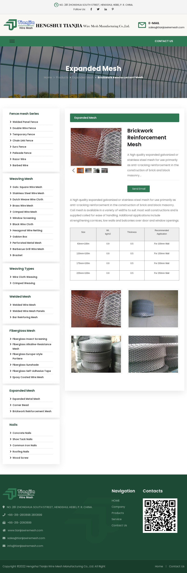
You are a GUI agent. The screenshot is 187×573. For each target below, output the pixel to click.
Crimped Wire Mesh (23, 212)
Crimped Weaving (22, 283)
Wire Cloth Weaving (23, 277)
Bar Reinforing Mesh (23, 317)
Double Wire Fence (22, 128)
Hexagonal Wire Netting (25, 230)
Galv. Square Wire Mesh (25, 187)
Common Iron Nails (23, 445)
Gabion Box (18, 236)
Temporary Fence (22, 134)
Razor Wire (17, 159)
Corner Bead (19, 405)
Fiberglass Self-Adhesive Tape (30, 371)
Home (48, 77)
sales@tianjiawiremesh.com (166, 27)
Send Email (138, 188)
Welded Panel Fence (23, 122)
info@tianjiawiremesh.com (23, 546)
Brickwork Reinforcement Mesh (30, 411)
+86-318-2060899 (17, 523)
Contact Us (164, 41)
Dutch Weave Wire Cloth (26, 199)
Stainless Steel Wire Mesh (26, 193)
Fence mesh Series (24, 113)
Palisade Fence (20, 153)
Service (117, 519)
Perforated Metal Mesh (25, 243)
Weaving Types (21, 268)
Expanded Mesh (83, 77)
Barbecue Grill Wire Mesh (26, 249)
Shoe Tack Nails (20, 439)
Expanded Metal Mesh (24, 399)
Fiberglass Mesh (22, 330)
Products (62, 77)
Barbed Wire (18, 165)
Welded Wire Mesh (22, 305)
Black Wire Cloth (21, 224)
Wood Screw (18, 458)
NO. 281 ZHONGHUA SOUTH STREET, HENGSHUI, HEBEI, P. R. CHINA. (47, 507)
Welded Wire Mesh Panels (27, 311)
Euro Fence (17, 146)
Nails (13, 424)
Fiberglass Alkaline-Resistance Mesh (30, 346)
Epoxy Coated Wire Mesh (26, 377)
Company (118, 507)
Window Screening (22, 218)
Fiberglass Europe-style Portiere (25, 356)
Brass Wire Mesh (21, 205)
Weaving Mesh (21, 179)
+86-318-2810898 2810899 (22, 515)
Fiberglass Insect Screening (28, 339)
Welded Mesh (20, 296)
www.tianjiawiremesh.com (23, 530)
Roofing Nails (19, 451)
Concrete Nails (20, 433)
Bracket (15, 255)
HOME (116, 501)
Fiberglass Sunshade (24, 364)
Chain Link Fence (21, 140)
